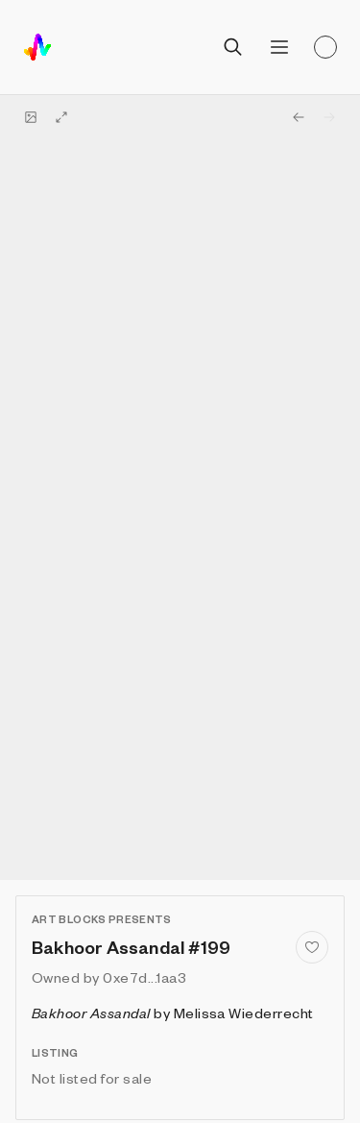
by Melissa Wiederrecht (173, 1012)
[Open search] (233, 47)
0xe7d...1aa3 (144, 977)
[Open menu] (279, 47)
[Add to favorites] (312, 947)
